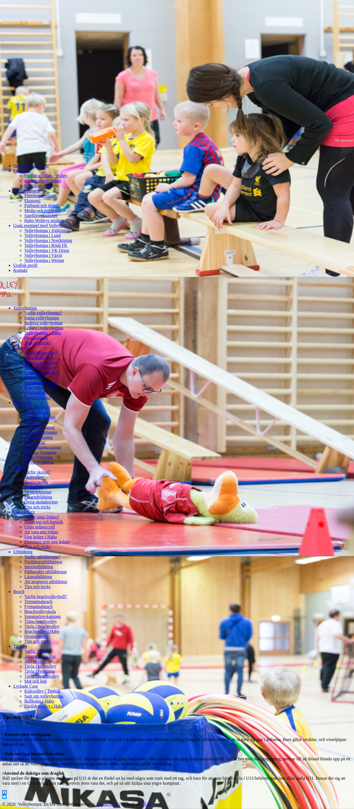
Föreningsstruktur (40, 195)
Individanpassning (40, 382)
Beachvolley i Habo (41, 631)
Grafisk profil (25, 265)
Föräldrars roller (38, 185)
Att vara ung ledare (41, 531)
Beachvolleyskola (40, 611)
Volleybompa (25, 308)
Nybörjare (33, 422)
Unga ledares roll (39, 526)
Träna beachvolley (40, 621)
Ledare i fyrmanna (40, 432)
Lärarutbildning (38, 497)
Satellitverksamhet (40, 215)
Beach (18, 591)
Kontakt (20, 270)
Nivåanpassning (38, 437)
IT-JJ (146, 804)
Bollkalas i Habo (39, 701)
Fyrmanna (22, 402)
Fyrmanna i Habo (39, 417)
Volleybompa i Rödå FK (45, 245)
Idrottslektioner (38, 492)
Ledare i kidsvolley (41, 372)
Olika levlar (34, 377)
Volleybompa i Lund (42, 235)
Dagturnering (36, 482)
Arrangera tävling (40, 656)
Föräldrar (21, 170)
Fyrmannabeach (38, 606)
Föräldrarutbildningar (43, 561)
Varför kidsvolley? (40, 352)
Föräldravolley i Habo (43, 706)
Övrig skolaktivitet (41, 502)
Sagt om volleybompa (43, 696)
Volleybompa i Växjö (43, 255)
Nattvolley (33, 487)
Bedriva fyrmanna (40, 452)
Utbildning (22, 551)
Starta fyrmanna (38, 457)
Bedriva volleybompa (43, 322)
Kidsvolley (23, 347)
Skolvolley (33, 477)
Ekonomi (32, 200)
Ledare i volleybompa (43, 327)
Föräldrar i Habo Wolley (45, 175)
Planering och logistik (43, 522)
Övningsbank (36, 337)
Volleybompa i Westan (44, 260)
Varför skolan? (37, 472)
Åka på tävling (37, 661)
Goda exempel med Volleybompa (42, 225)
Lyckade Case (25, 686)
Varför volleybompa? (43, 312)
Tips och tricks (37, 342)
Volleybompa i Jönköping (47, 230)
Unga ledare (24, 512)
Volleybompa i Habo (42, 332)
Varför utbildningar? (42, 556)
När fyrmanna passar (42, 447)
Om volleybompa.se (31, 165)
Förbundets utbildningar (45, 571)
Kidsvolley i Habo (40, 387)
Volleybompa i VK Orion (46, 250)
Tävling (20, 646)
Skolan (19, 467)
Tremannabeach (38, 601)
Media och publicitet (42, 210)
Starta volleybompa (41, 317)
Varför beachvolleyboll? (45, 596)
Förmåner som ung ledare (47, 541)
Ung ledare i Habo (40, 536)
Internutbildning (38, 566)
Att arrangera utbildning (45, 581)
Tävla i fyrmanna (39, 427)
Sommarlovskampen (42, 616)
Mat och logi (35, 681)
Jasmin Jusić (106, 804)
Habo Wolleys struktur (44, 220)
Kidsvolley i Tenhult (42, 691)
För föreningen (26, 190)
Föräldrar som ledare (42, 180)
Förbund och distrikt (42, 205)
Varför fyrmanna (39, 462)
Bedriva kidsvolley (41, 362)
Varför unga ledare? (41, 517)
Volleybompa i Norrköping (48, 240)
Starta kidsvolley (39, 357)
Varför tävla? (35, 651)
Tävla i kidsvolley (40, 367)
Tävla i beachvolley (41, 626)
